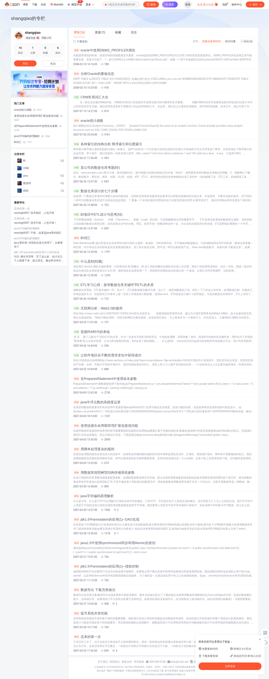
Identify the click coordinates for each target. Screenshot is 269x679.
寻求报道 (139, 661)
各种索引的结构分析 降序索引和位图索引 (107, 144)
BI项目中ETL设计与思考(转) (98, 214)
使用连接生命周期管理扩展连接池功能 (105, 426)
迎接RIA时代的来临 (91, 332)
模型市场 (75, 3)
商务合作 (127, 661)
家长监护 (101, 670)
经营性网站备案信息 (185, 667)
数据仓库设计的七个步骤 (95, 191)
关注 (25, 63)
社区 (43, 4)
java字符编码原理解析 (93, 496)
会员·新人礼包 (207, 4)
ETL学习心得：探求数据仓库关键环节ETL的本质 (113, 285)
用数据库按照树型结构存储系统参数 (104, 472)
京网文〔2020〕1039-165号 (160, 667)
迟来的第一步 (87, 637)
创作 (255, 4)
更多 (90, 4)
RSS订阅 (247, 41)
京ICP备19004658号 (134, 667)
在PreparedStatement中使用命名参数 (105, 379)
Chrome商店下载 (155, 670)
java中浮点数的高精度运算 (97, 402)
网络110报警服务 (115, 670)
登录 (187, 4)
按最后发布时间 (211, 41)
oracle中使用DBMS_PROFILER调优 (104, 50)
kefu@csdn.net (179, 661)
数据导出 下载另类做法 (94, 590)
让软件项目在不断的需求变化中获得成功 (107, 355)
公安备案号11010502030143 (108, 667)
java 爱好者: (21, 242)
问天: (17, 256)
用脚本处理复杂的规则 (93, 449)
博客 (25, 4)
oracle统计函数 (88, 121)
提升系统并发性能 (90, 613)
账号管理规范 (171, 670)
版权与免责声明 (187, 670)
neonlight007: (22, 212)
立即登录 (230, 666)
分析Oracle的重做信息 (93, 74)
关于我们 (103, 661)
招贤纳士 (115, 661)
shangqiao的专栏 (28, 18)
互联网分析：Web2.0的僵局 (98, 308)
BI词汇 (82, 238)
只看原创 (80, 41)
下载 (34, 4)
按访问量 (230, 41)
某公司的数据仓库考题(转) (96, 167)
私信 (53, 63)
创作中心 (237, 4)
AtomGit (56, 4)
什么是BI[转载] (88, 261)
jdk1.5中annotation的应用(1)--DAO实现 (106, 519)
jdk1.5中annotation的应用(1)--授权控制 (106, 566)
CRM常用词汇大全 (91, 97)
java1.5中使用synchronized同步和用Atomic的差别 (114, 543)
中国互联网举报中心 (135, 670)
